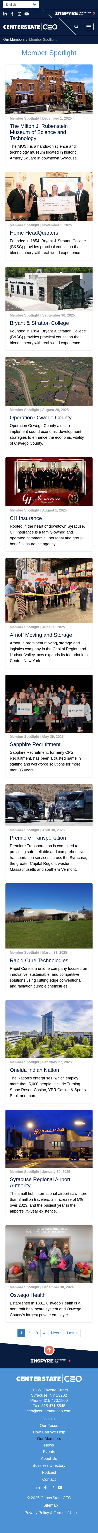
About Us (49, 1458)
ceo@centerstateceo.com (49, 1411)
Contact (49, 1479)
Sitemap (50, 1505)
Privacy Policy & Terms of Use (50, 1513)
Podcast (49, 1472)
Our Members (14, 39)
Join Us (48, 1419)
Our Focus (49, 1425)
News (49, 1445)
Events (49, 1452)
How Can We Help (49, 1432)
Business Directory (49, 1465)
